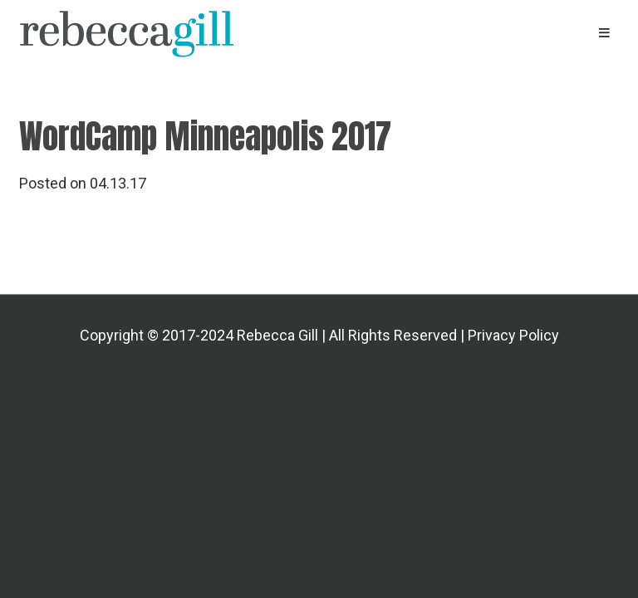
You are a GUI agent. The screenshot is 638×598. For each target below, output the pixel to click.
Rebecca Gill (199, 33)
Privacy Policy (513, 335)
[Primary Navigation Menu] (604, 33)
